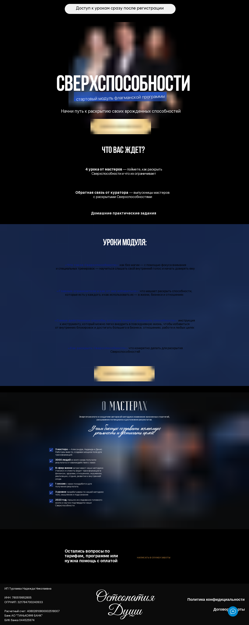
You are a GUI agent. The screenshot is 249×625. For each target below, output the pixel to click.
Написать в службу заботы (153, 557)
